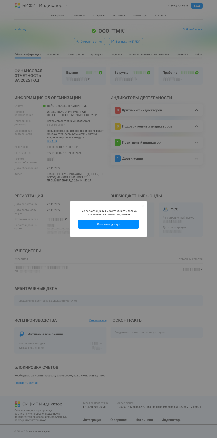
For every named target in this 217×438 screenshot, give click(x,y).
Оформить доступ (108, 224)
